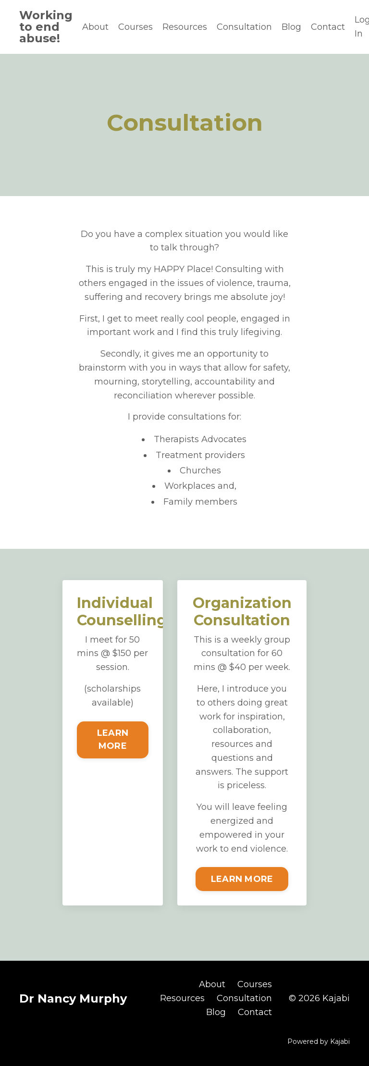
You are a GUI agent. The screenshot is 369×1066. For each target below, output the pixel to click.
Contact (328, 27)
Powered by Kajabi (318, 1041)
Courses (135, 27)
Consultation (244, 27)
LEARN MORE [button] (112, 739)
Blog (291, 27)
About (95, 27)
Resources (184, 27)
